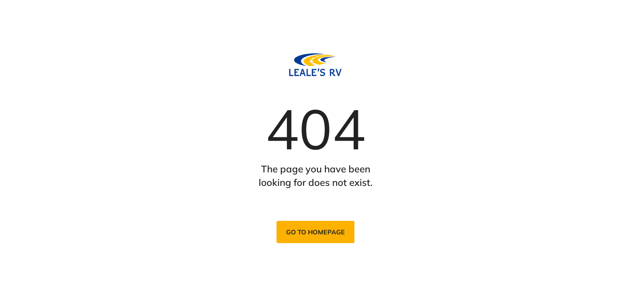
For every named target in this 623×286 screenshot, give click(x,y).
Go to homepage (315, 232)
